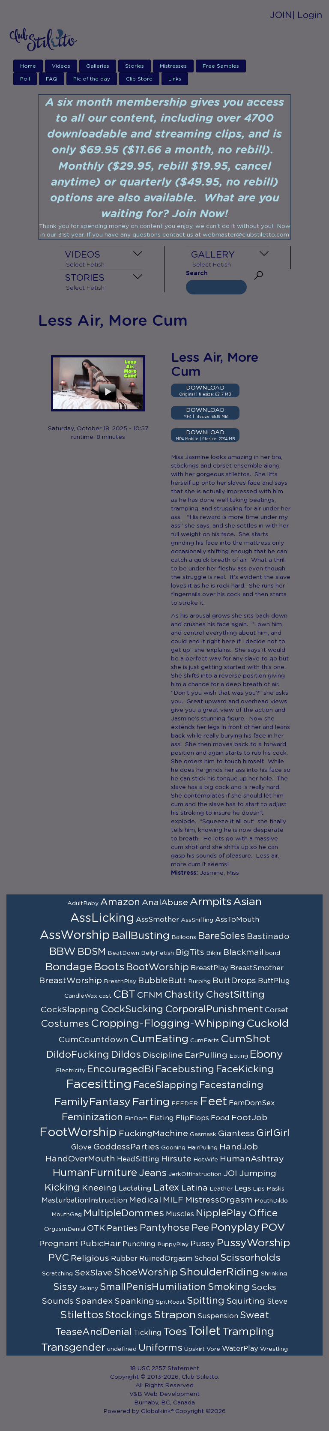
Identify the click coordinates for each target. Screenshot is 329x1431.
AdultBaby (83, 903)
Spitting (205, 1300)
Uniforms (160, 1348)
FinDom (136, 1119)
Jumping (257, 1173)
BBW (62, 951)
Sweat (254, 1315)
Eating (238, 1056)
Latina (194, 1188)
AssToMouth (237, 919)
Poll (25, 78)
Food (220, 1118)
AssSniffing (197, 920)
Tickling (148, 1332)
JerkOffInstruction (194, 1174)
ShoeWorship (146, 1272)
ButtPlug (274, 981)
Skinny (88, 1288)
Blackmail (243, 952)
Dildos (126, 1054)
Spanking (134, 1301)
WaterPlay (240, 1348)
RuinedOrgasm (165, 1258)
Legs (242, 1188)
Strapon (175, 1315)
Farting (151, 1102)
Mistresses (173, 66)
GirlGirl (273, 1133)
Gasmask (203, 1134)
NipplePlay (221, 1213)
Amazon (120, 902)
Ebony (266, 1054)
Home (28, 66)
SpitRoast (170, 1302)
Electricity (70, 1071)
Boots (109, 967)
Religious (90, 1258)
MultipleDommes (124, 1213)
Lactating (135, 1188)
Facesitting (99, 1085)
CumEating (159, 1039)
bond (272, 953)
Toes (175, 1331)
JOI (230, 1173)
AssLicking (102, 918)
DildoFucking (77, 1054)
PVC (58, 1258)
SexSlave (93, 1273)
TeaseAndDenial (93, 1332)
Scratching (57, 1274)
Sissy (65, 1287)
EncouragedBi (120, 1069)
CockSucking (132, 1009)
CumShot (245, 1039)
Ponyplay (235, 1227)
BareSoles (221, 936)
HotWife (205, 1160)
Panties (122, 1228)
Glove (81, 1147)
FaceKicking (245, 1069)
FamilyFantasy (92, 1102)
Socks (263, 1287)
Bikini (213, 953)
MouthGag (66, 1215)
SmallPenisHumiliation (153, 1287)
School (206, 1258)
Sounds (58, 1301)
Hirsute (176, 1159)
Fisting (162, 1118)
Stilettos (81, 1315)
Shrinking (274, 1274)
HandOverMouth (80, 1159)
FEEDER (184, 1104)
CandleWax (80, 996)
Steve (277, 1301)
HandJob (238, 1147)
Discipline (163, 1055)
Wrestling (274, 1349)
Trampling (248, 1331)
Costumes (65, 1024)
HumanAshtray (252, 1159)
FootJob (249, 1117)
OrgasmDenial (64, 1229)
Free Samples (221, 66)
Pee (200, 1228)
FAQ (51, 78)
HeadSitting (138, 1159)
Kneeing (99, 1188)
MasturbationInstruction (84, 1200)
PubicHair (100, 1243)
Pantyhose (165, 1228)
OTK (96, 1228)
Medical (145, 1200)
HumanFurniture (95, 1172)
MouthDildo (271, 1201)
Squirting (245, 1301)
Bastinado (268, 936)
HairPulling (202, 1148)
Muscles (180, 1214)
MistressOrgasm (219, 1200)
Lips (259, 1189)
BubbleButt (162, 980)
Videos (61, 66)
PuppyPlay (172, 1245)
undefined (122, 1349)
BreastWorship (70, 980)
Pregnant (58, 1243)
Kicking (62, 1187)
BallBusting (141, 935)
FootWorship (78, 1133)
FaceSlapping (165, 1085)
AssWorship (75, 936)
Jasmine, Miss (219, 873)
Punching (139, 1244)
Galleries (97, 66)
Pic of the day (91, 78)
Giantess (236, 1133)
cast (105, 996)
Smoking (229, 1287)
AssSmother (157, 919)
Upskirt (194, 1349)
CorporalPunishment (214, 1009)
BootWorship (157, 967)
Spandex (94, 1301)
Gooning (173, 1148)
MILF (173, 1200)
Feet (213, 1102)
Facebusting (185, 1069)
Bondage (68, 967)
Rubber (124, 1258)
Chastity (184, 994)
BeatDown (123, 953)
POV (273, 1227)
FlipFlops (192, 1118)
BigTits (190, 952)
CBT (124, 994)
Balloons (183, 937)
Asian (247, 902)
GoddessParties (126, 1147)
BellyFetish (157, 953)
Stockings (128, 1315)
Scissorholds (250, 1258)
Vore (213, 1349)
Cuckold (267, 1023)
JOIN (281, 15)
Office (263, 1213)
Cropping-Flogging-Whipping (168, 1023)
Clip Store (139, 78)
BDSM (92, 952)
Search (197, 273)
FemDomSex (252, 1103)
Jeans (153, 1173)
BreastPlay (209, 968)
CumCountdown (94, 1039)
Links (174, 78)
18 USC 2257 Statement (164, 1368)
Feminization (92, 1117)
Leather (221, 1189)
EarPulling (206, 1055)
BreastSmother (257, 968)
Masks (275, 1189)
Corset (276, 1010)
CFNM (149, 995)
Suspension (217, 1316)
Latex (166, 1187)
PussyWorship (253, 1243)
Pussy (202, 1243)
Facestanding (231, 1085)
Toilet (204, 1332)
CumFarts (204, 1041)
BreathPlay (120, 981)
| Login (307, 15)
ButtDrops (234, 980)
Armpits (210, 902)
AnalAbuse (165, 902)
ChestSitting (235, 994)
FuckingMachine (153, 1133)
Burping (199, 981)
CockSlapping (70, 1009)
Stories (134, 66)
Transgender (73, 1347)
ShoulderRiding (219, 1272)
